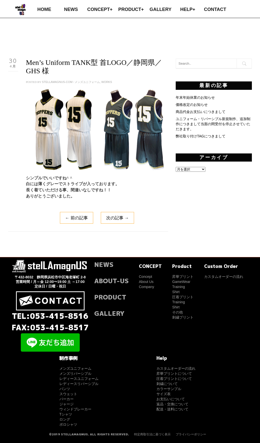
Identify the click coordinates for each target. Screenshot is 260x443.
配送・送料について (172, 409)
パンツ (64, 389)
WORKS (106, 81)
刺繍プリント (182, 317)
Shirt (176, 292)
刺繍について (167, 384)
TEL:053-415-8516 (50, 316)
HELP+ (187, 9)
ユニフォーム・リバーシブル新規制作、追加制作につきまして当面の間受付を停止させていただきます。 (213, 124)
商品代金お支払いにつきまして (200, 112)
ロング (64, 419)
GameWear (181, 282)
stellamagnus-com (57, 81)
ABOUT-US (111, 280)
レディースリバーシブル (79, 384)
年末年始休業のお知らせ (195, 97)
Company (146, 287)
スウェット (68, 394)
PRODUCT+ (131, 9)
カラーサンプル (168, 389)
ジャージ (66, 404)
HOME (44, 9)
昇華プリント (182, 277)
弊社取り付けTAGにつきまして (200, 136)
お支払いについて (170, 399)
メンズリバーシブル (75, 373)
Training (178, 287)
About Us (146, 282)
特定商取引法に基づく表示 (152, 434)
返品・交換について (172, 404)
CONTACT (215, 9)
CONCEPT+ (100, 9)
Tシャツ (65, 414)
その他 (177, 312)
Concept (145, 277)
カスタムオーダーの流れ (223, 277)
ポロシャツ (68, 424)
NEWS (71, 9)
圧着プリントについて (174, 379)
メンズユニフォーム (87, 81)
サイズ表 (163, 394)
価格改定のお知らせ (192, 105)
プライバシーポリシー (191, 434)
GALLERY (160, 9)
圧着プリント (182, 297)
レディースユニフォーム (79, 379)
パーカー (66, 399)
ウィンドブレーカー (75, 409)
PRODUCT (110, 297)
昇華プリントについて (174, 373)
